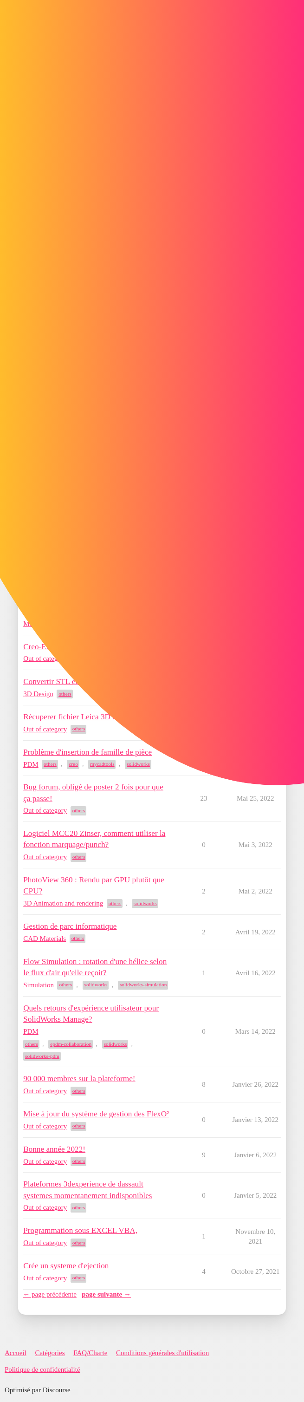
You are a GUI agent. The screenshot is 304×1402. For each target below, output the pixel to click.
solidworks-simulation (143, 984)
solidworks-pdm (42, 1056)
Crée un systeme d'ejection (66, 1265)
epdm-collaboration (70, 1044)
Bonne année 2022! (54, 1149)
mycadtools (102, 764)
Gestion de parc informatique (69, 926)
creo (73, 764)
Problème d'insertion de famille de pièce (87, 752)
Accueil (15, 1352)
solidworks (138, 764)
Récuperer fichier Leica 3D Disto (76, 716)
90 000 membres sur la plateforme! (79, 1078)
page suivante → (106, 1294)
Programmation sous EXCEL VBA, (80, 1230)
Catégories (50, 1352)
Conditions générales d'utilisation (162, 1352)
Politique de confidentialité (42, 1369)
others (64, 694)
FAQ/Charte (90, 1352)
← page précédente (50, 1294)
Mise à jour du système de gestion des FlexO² (96, 1113)
